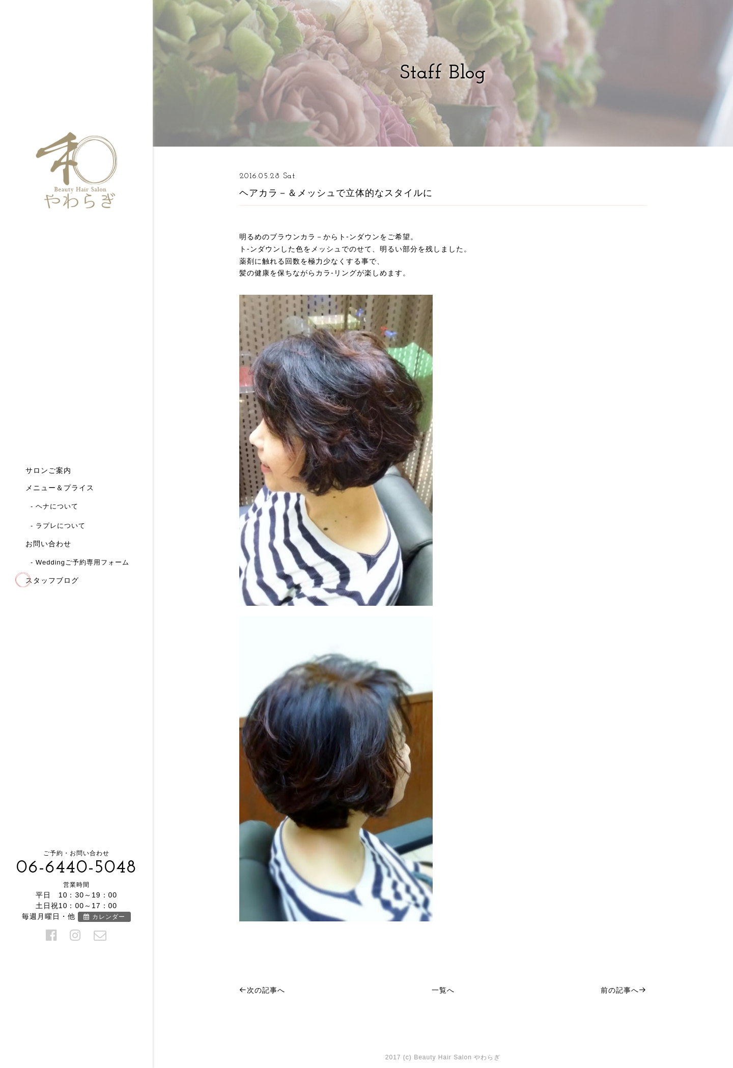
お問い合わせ (48, 544)
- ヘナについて (54, 506)
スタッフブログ (52, 580)
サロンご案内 (48, 470)
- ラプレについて (58, 525)
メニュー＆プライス (59, 488)
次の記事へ (262, 990)
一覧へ (443, 990)
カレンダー (104, 916)
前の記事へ (623, 990)
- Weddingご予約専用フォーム (80, 562)
